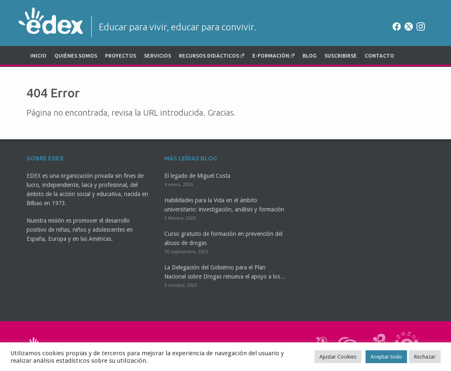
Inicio (38, 55)
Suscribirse (340, 55)
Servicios (157, 55)
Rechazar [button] (425, 357)
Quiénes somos (75, 55)
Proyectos (120, 55)
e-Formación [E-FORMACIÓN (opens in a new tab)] (273, 55)
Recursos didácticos (212, 55)
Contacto (379, 55)
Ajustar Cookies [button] (337, 357)
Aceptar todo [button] (386, 357)
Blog (309, 55)
